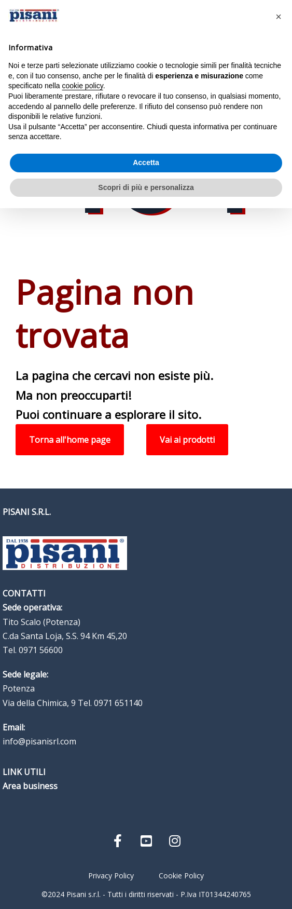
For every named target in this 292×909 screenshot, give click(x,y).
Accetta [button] (146, 162)
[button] (278, 16)
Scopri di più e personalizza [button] (145, 187)
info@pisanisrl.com (39, 741)
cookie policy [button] (82, 86)
